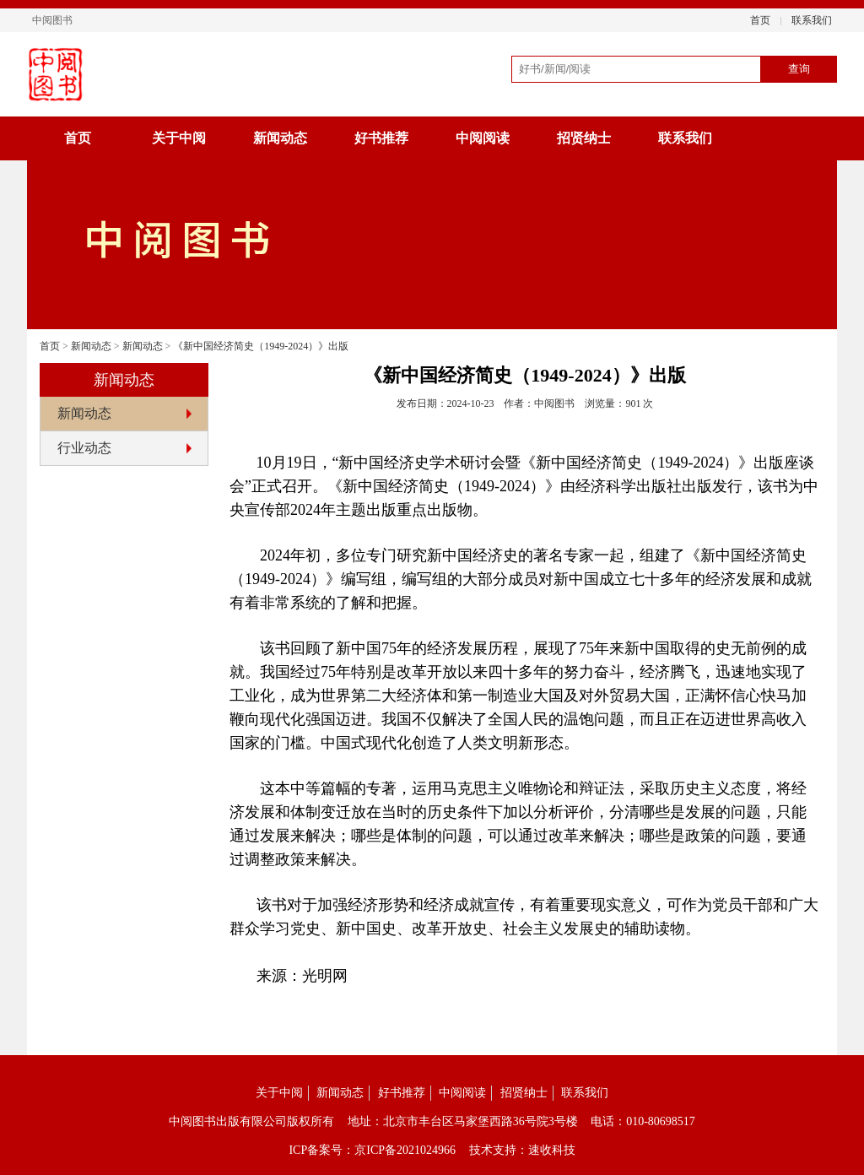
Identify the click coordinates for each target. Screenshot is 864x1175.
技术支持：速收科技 (522, 1150)
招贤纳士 (584, 138)
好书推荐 (381, 138)
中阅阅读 (483, 138)
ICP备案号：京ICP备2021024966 (372, 1150)
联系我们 (811, 20)
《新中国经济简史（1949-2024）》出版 (260, 346)
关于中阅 (179, 138)
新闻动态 (280, 138)
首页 (760, 20)
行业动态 (84, 448)
